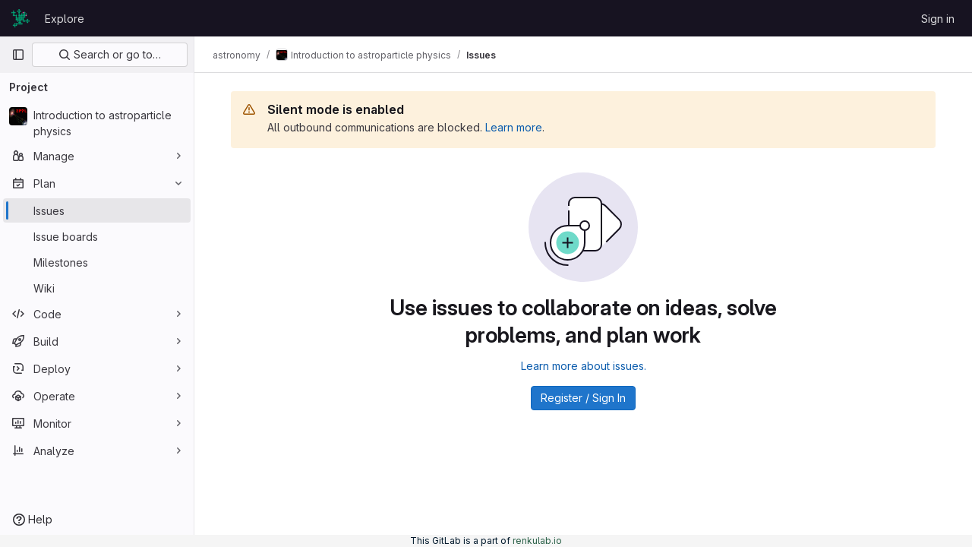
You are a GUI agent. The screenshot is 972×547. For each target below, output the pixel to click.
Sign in (938, 18)
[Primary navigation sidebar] (18, 55)
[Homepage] (20, 18)
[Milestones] (97, 262)
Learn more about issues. (583, 365)
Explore (64, 18)
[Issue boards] (97, 236)
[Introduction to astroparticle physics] (97, 123)
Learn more (513, 127)
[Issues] (97, 210)
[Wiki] (97, 288)
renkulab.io (537, 540)
